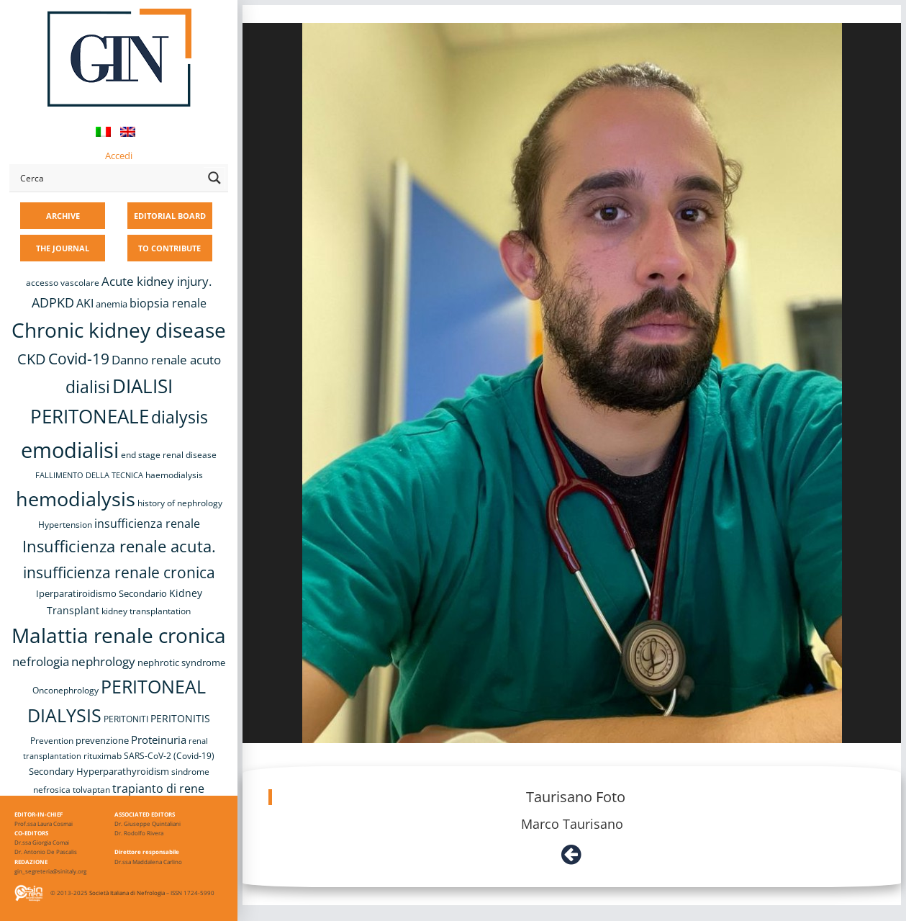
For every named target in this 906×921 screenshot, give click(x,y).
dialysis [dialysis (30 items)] (179, 417)
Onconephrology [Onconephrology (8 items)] (65, 690)
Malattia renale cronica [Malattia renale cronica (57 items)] (119, 635)
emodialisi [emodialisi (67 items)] (70, 450)
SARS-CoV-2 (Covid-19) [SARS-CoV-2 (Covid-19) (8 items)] (169, 755)
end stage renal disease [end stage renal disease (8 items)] (169, 454)
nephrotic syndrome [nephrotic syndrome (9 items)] (181, 662)
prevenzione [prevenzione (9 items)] (102, 740)
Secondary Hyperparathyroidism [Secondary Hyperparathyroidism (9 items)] (99, 771)
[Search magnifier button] (214, 178)
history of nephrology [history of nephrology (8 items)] (179, 503)
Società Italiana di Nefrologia (127, 893)
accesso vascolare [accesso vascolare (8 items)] (62, 282)
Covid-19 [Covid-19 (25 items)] (78, 359)
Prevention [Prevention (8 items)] (51, 740)
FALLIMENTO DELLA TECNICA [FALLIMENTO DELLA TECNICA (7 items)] (89, 475)
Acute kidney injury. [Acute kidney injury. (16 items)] (156, 281)
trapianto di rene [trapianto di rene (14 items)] (158, 788)
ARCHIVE (63, 215)
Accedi (118, 155)
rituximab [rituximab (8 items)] (102, 755)
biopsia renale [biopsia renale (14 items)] (168, 303)
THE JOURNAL (62, 248)
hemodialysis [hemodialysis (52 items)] (75, 498)
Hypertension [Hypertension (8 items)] (65, 524)
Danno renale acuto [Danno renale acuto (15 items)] (166, 359)
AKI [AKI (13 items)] (85, 303)
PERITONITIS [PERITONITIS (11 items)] (180, 718)
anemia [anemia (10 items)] (111, 303)
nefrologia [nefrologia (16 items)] (40, 661)
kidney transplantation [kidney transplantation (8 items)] (146, 611)
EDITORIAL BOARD (170, 215)
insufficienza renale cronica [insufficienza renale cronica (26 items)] (119, 572)
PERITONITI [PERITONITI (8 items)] (126, 719)
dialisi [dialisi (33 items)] (87, 386)
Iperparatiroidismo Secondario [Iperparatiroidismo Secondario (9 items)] (101, 593)
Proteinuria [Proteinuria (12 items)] (158, 739)
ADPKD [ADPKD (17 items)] (53, 302)
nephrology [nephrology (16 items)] (103, 661)
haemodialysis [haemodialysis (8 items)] (174, 475)
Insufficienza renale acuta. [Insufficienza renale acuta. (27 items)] (119, 546)
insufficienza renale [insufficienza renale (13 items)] (147, 523)
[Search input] (108, 177)
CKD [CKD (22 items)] (31, 359)
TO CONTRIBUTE (169, 248)
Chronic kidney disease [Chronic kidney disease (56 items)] (119, 329)
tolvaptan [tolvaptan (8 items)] (91, 789)
